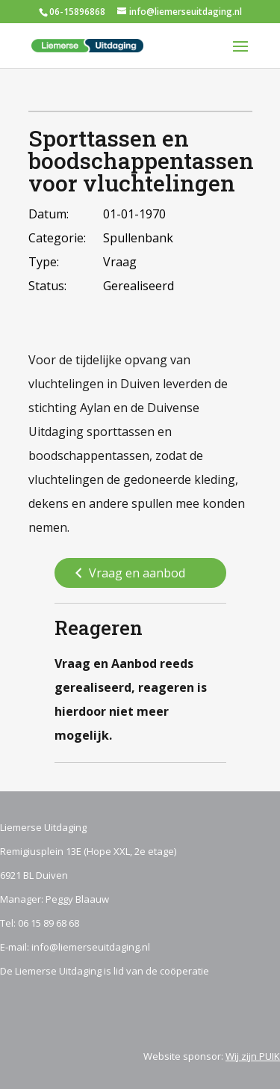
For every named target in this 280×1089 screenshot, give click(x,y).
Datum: (48, 214)
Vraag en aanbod (128, 573)
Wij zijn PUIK (252, 1056)
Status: (47, 285)
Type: (43, 262)
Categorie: (57, 238)
